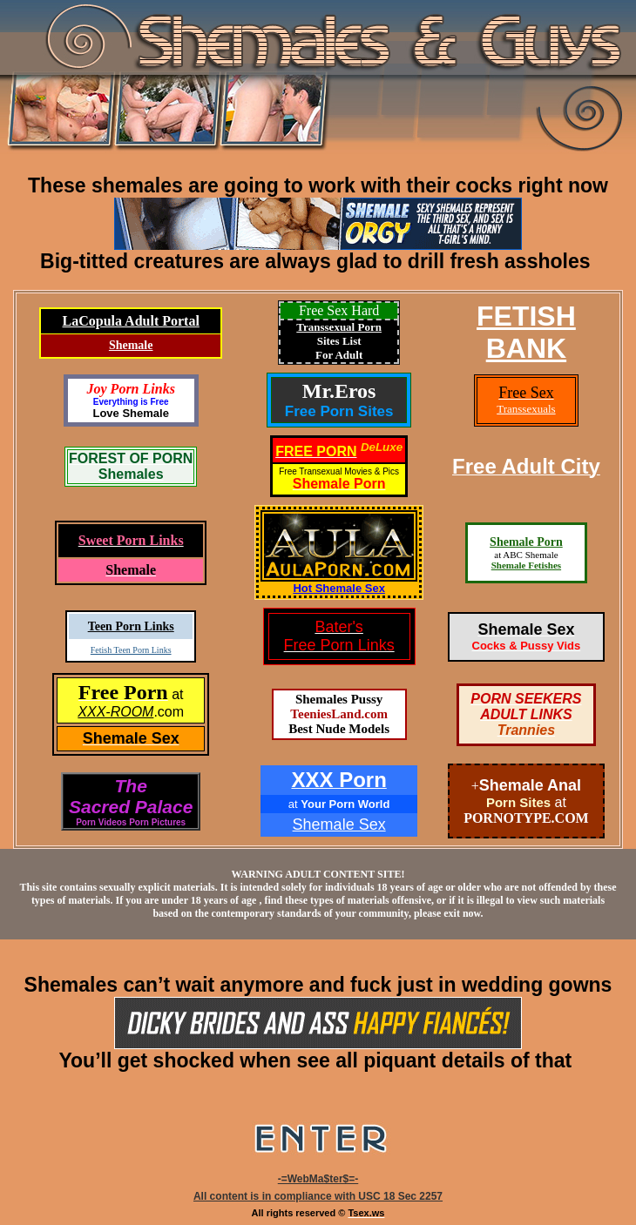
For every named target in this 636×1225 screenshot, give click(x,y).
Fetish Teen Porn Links (131, 650)
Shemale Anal (530, 785)
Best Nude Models (338, 729)
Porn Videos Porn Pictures (131, 822)
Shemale (131, 345)
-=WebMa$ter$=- (318, 1179)
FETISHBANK (526, 332)
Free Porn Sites (339, 411)
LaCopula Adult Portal (131, 320)
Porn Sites (518, 802)
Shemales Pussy (338, 699)
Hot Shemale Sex (339, 588)
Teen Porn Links (131, 626)
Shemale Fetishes (526, 565)
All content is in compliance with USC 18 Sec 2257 (318, 1196)
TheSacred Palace (131, 796)
